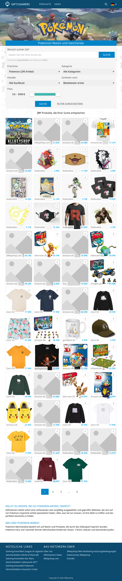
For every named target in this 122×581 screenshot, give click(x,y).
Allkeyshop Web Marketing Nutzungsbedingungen (91, 551)
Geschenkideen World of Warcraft (22, 554)
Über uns (48, 551)
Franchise (12, 66)
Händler (11, 77)
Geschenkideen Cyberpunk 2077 (21, 562)
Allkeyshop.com (51, 558)
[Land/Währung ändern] (113, 4)
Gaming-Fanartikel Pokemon (20, 565)
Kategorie (67, 66)
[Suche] (106, 4)
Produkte (45, 4)
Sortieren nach (69, 77)
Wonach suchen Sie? (18, 49)
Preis (10, 89)
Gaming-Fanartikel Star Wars (20, 558)
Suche (107, 54)
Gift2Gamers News (53, 554)
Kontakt (71, 558)
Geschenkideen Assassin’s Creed (21, 569)
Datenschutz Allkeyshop (78, 554)
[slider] (32, 94)
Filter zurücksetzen (70, 104)
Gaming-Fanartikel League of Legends (24, 551)
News (57, 4)
